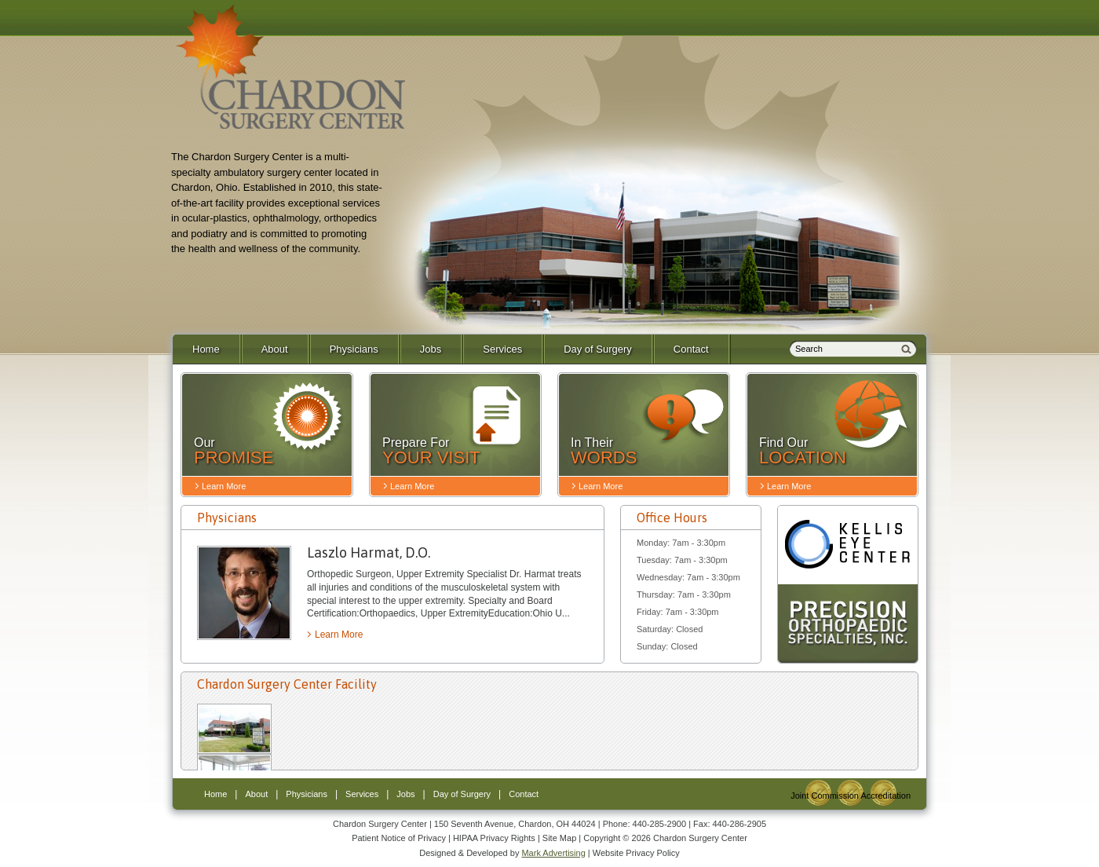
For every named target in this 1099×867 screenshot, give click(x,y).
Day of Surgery (598, 349)
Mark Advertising (553, 853)
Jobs (430, 349)
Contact (691, 349)
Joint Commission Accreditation (850, 795)
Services (502, 349)
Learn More (339, 634)
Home (206, 349)
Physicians (354, 349)
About (274, 349)
